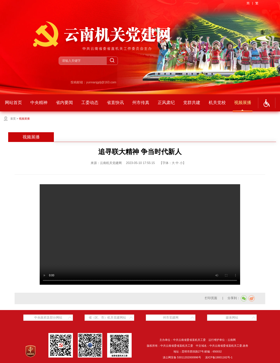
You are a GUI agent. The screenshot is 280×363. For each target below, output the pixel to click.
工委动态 (89, 102)
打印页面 (211, 298)
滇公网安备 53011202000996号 (182, 357)
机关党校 (217, 102)
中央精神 (38, 102)
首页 (13, 118)
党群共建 (191, 102)
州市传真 (140, 102)
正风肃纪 (166, 102)
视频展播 (242, 102)
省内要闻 (64, 102)
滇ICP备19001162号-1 (218, 357)
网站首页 (13, 102)
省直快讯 (115, 102)
